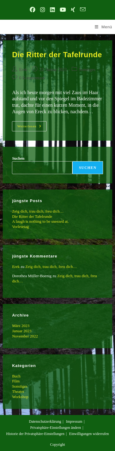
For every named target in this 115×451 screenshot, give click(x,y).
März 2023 (20, 325)
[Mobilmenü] (103, 27)
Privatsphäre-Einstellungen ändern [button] (55, 427)
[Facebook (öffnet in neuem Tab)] (32, 10)
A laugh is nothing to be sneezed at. (40, 221)
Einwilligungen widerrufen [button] (89, 434)
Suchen (18, 158)
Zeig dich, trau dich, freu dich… (37, 211)
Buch (16, 376)
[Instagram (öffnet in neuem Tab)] (43, 10)
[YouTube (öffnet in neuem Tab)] (62, 10)
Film (16, 381)
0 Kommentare (32, 78)
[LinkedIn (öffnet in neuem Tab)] (52, 10)
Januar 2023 (21, 331)
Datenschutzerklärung (45, 421)
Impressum (74, 421)
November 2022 (25, 336)
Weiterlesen (32, 127)
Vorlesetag (20, 226)
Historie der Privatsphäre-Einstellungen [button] (35, 434)
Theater (18, 391)
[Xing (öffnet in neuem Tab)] (73, 10)
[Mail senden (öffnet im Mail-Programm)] (83, 10)
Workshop (20, 396)
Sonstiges (87, 69)
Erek (23, 69)
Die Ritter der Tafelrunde (57, 54)
